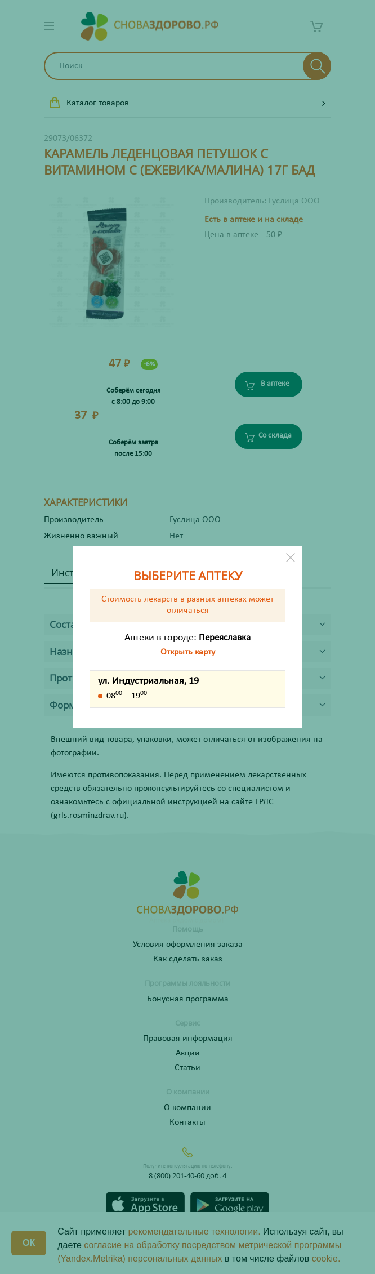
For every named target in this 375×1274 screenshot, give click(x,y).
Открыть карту (187, 652)
